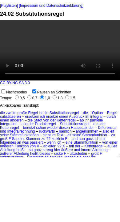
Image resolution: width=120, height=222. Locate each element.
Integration (9, 124)
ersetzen (32, 116)
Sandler (18, 139)
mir (103, 139)
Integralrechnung (21, 131)
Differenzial (107, 127)
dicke (58, 153)
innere (86, 150)
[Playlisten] (9, 5)
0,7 (32, 98)
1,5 (70, 98)
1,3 (58, 98)
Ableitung (7, 150)
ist (40, 113)
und (3, 131)
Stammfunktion (94, 135)
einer (113, 142)
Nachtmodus (14, 92)
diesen (64, 127)
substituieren (10, 116)
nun (82, 139)
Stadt (38, 120)
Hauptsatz (79, 127)
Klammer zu (35, 139)
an (19, 142)
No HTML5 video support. (60, 50)
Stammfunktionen (24, 135)
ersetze (52, 116)
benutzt (29, 127)
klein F (62, 139)
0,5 (20, 98)
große (22, 113)
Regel (33, 113)
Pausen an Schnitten (51, 92)
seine (4, 135)
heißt (20, 150)
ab (82, 120)
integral (96, 116)
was (25, 142)
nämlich (65, 131)
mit (71, 146)
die (2, 113)
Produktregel (45, 124)
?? (87, 120)
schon (41, 127)
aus (24, 124)
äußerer (6, 153)
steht (47, 135)
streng (48, 150)
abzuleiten (78, 153)
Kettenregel (66, 120)
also (105, 131)
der (53, 120)
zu (113, 135)
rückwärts (47, 131)
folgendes (8, 142)
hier (57, 150)
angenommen (87, 131)
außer (112, 146)
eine (69, 142)
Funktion (21, 146)
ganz (38, 150)
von (46, 120)
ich (42, 116)
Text (60, 135)
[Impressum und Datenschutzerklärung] (51, 5)
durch (111, 116)
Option (97, 113)
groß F (5, 139)
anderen (17, 120)
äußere (67, 150)
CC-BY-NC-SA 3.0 (15, 83)
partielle (96, 120)
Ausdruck (76, 116)
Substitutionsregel (64, 113)
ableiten (49, 146)
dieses (44, 153)
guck (90, 139)
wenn (51, 142)
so (31, 150)
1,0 (45, 98)
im (88, 116)
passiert (36, 142)
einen (63, 116)
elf (112, 131)
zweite (11, 113)
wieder (52, 127)
